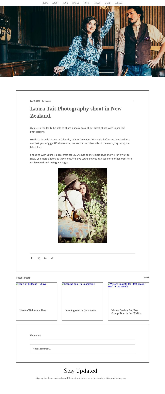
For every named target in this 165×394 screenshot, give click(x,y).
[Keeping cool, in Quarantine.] (82, 294)
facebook (98, 377)
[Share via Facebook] (31, 258)
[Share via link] (52, 258)
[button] (145, 82)
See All (146, 277)
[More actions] (133, 101)
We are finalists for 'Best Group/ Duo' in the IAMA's (126, 312)
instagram (121, 377)
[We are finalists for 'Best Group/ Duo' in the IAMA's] (128, 294)
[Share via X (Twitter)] (38, 258)
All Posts (21, 82)
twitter (107, 377)
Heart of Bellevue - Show (33, 310)
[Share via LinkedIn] (45, 258)
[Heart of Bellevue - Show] (36, 294)
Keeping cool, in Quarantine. (81, 310)
